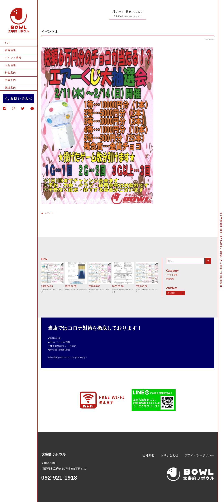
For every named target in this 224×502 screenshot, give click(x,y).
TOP (7, 42)
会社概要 (148, 455)
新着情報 (10, 50)
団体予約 (10, 80)
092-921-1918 (59, 477)
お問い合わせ (169, 455)
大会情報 (10, 65)
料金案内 (10, 72)
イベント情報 (13, 57)
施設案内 (10, 87)
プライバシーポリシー (199, 455)
